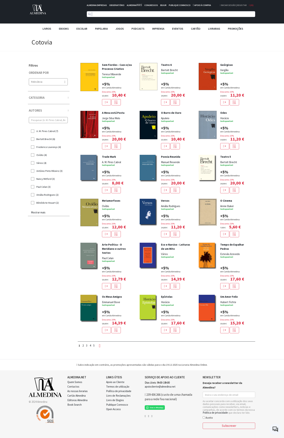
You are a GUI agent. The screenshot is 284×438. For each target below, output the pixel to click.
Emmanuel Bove (111, 302)
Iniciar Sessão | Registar (233, 5)
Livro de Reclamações (118, 395)
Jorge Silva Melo (111, 118)
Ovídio (105, 206)
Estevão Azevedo (230, 254)
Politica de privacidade (215, 412)
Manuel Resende (170, 162)
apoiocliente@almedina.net (160, 386)
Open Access (113, 409)
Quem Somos (74, 382)
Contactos (73, 386)
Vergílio (224, 70)
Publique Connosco (117, 404)
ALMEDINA (134, 5)
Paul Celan (108, 258)
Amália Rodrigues (170, 206)
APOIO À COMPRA (202, 5)
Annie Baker (227, 206)
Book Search (74, 404)
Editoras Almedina (77, 400)
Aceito (208, 417)
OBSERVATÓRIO (116, 5)
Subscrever (229, 426)
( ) (251, 5)
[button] (116, 102)
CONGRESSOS (151, 5)
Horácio (224, 118)
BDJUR (163, 5)
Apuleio (165, 118)
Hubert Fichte (228, 302)
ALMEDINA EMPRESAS (97, 5)
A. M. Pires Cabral (111, 162)
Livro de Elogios (115, 400)
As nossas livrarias (77, 391)
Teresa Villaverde (111, 74)
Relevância (48, 82)
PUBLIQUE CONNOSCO (180, 5)
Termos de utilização (117, 386)
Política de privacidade (118, 391)
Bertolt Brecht (169, 70)
